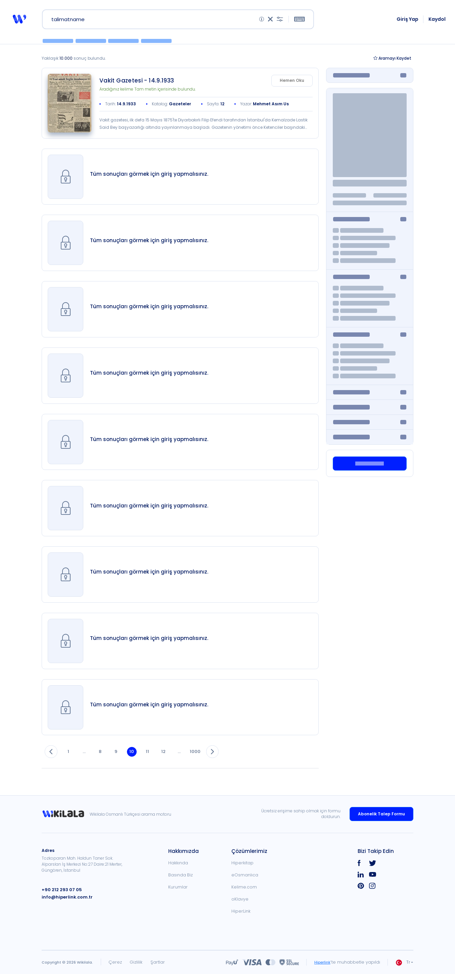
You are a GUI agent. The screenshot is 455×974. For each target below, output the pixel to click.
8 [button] (105, 759)
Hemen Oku (292, 84)
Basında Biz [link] (180, 875)
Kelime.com (244, 887)
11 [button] (158, 759)
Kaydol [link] (437, 20)
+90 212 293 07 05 (60, 889)
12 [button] (175, 759)
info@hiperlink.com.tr (65, 897)
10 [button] (140, 759)
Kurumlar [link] (178, 887)
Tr (403, 962)
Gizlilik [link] (136, 962)
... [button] (88, 759)
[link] (69, 106)
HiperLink (241, 911)
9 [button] (123, 759)
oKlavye (239, 899)
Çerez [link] (115, 962)
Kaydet (392, 62)
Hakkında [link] (178, 863)
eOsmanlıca (244, 875)
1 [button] (71, 759)
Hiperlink (321, 962)
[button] (19, 20)
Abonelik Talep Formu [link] (381, 814)
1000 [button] (210, 759)
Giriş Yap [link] (408, 20)
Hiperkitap (242, 863)
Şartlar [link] (157, 962)
